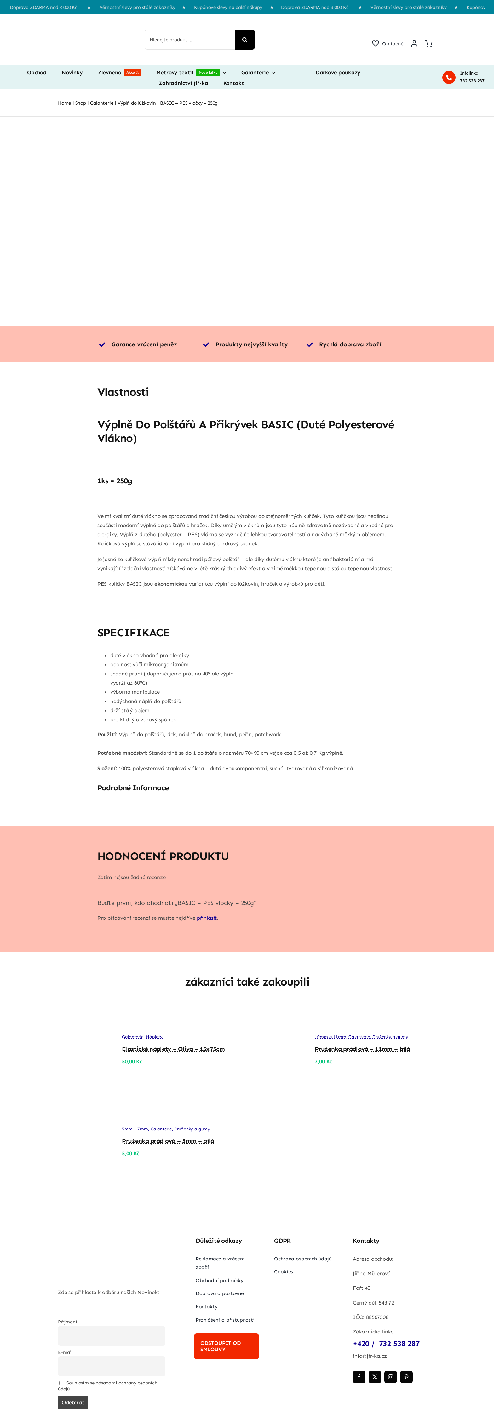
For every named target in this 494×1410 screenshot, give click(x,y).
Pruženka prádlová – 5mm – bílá (168, 1141)
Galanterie (132, 1036)
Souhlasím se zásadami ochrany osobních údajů (108, 1386)
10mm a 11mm (330, 1036)
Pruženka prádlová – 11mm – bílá (362, 1049)
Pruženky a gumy (390, 1036)
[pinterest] (406, 1377)
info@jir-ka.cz (370, 1356)
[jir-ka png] (88, 21)
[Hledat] (245, 40)
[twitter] (375, 1377)
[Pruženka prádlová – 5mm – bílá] (83, 1115)
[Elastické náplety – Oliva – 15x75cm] (83, 1013)
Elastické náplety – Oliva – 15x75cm (173, 1049)
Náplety (154, 1036)
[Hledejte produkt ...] (190, 40)
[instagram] (390, 1377)
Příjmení (67, 1322)
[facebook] (359, 1377)
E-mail (65, 1352)
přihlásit (207, 918)
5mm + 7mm (135, 1129)
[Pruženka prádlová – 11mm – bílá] (276, 1013)
